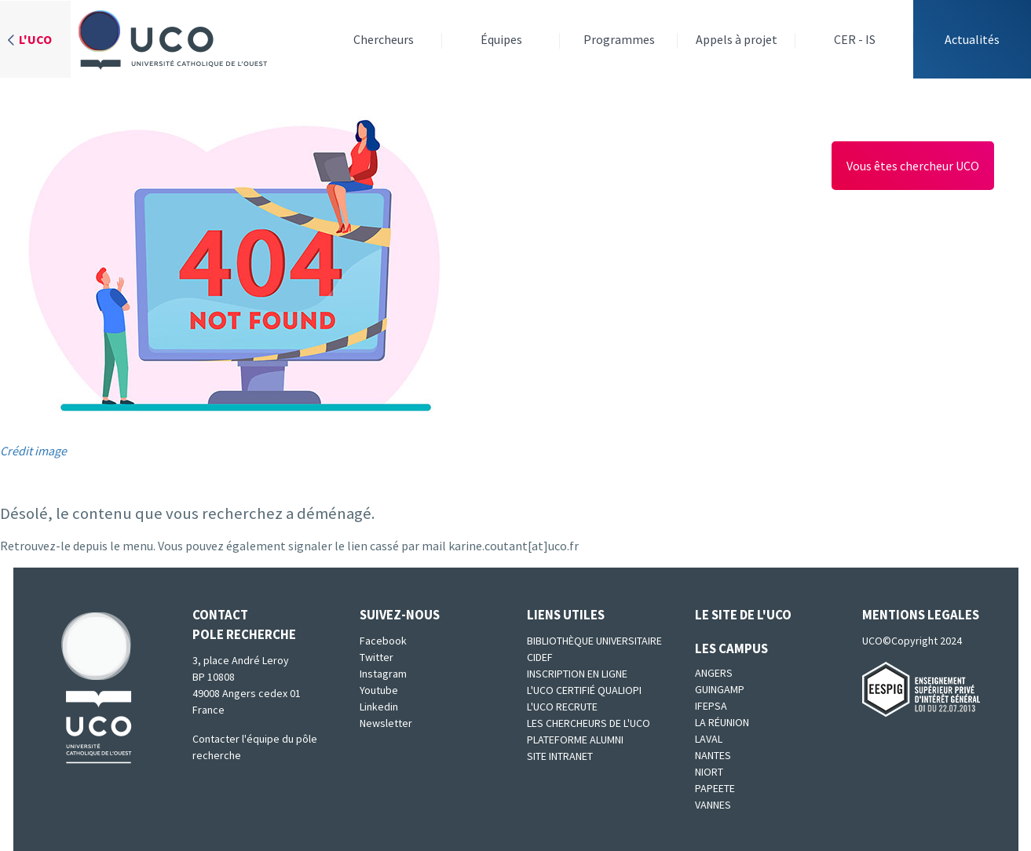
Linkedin (379, 706)
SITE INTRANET (560, 756)
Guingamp (719, 689)
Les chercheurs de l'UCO (588, 723)
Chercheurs (383, 39)
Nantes (713, 755)
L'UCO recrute (562, 706)
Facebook (383, 641)
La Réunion (722, 722)
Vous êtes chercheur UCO (912, 165)
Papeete (715, 788)
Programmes (619, 39)
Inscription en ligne (577, 674)
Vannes (713, 805)
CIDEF (540, 657)
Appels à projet (736, 39)
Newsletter (386, 723)
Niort (709, 772)
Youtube (379, 690)
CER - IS (855, 39)
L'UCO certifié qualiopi (584, 690)
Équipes (501, 39)
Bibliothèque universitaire (594, 641)
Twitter (376, 657)
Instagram (383, 674)
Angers (714, 673)
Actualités (972, 39)
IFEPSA (711, 706)
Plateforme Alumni (575, 739)
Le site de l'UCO (743, 614)
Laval (708, 739)
